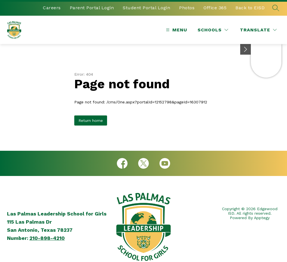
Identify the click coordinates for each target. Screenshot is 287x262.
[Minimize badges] (245, 49)
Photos (187, 7)
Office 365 (214, 7)
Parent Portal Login (92, 7)
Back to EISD (250, 7)
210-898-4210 (47, 238)
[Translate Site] (258, 29)
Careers (52, 7)
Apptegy (262, 217)
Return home (90, 120)
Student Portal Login (146, 7)
